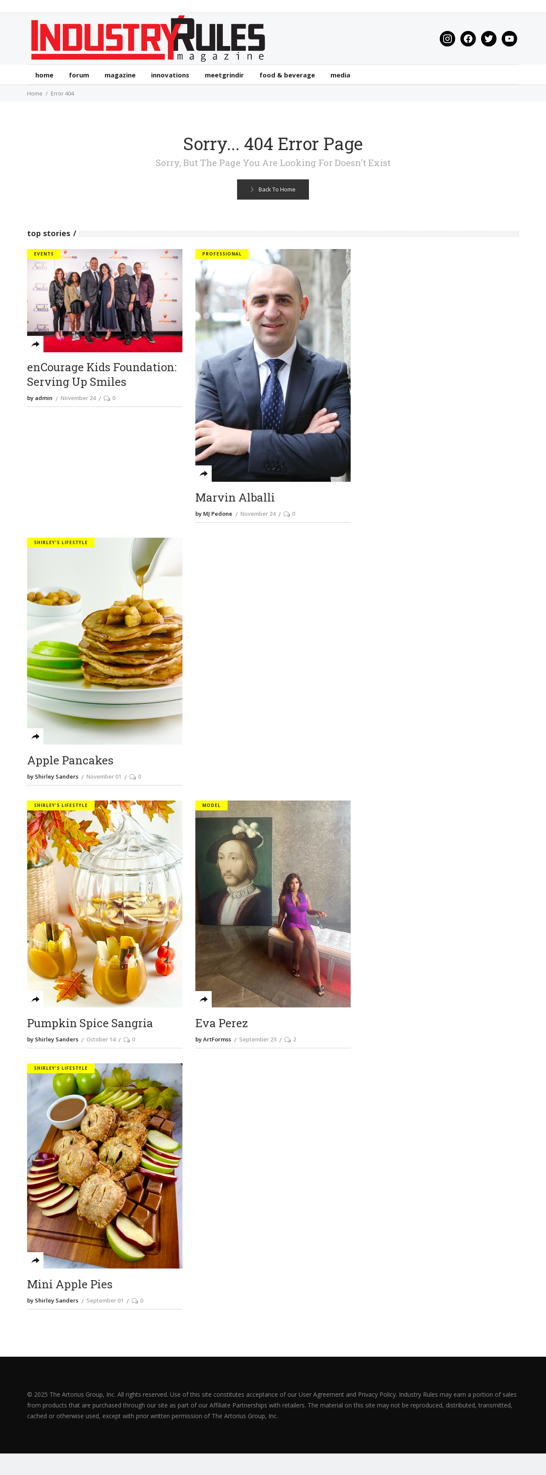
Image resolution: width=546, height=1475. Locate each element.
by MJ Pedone (213, 513)
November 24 (78, 398)
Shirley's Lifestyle (61, 542)
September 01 (104, 1300)
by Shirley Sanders (52, 776)
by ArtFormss (213, 1039)
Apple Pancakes (70, 760)
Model (211, 805)
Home (35, 93)
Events (44, 254)
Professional (222, 254)
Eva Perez (221, 1023)
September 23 (257, 1039)
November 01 (103, 776)
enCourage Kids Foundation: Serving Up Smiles (101, 374)
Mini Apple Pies (70, 1284)
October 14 (100, 1039)
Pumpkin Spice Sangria (90, 1023)
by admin (39, 398)
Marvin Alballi (235, 497)
